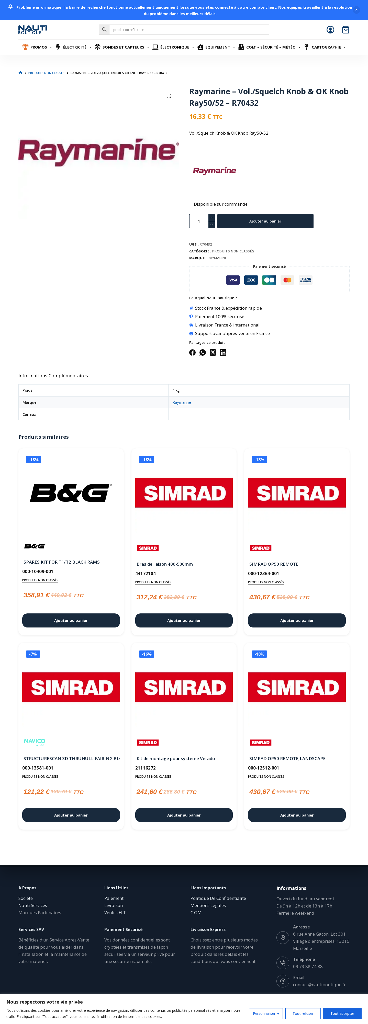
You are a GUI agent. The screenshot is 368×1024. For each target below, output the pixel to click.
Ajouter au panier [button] (71, 620)
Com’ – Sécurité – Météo (270, 47)
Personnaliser (264, 1013)
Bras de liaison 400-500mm (165, 564)
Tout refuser (303, 1013)
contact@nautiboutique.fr (319, 984)
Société (25, 898)
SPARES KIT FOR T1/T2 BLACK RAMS (62, 562)
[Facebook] (192, 352)
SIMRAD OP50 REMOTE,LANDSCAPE (287, 758)
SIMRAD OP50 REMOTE (273, 564)
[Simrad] (148, 548)
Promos (37, 47)
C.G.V (196, 912)
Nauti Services (32, 905)
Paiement (114, 898)
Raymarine (217, 257)
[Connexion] (330, 29)
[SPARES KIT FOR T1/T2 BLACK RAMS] (71, 492)
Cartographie (325, 47)
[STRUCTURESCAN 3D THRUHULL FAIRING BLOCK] (71, 688)
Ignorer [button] (356, 10)
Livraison (113, 905)
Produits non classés (233, 251)
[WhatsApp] (202, 352)
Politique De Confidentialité (218, 898)
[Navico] (35, 742)
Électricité (74, 47)
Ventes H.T (115, 912)
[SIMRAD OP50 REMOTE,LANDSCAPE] (297, 688)
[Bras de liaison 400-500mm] (184, 494)
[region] (184, 1009)
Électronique (174, 47)
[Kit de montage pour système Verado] (184, 688)
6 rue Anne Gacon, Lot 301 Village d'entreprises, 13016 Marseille (321, 941)
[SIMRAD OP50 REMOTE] (297, 494)
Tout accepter (342, 1013)
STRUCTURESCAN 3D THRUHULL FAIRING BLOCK (71, 758)
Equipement (217, 47)
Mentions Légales (208, 905)
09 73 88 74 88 (308, 966)
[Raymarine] (198, 171)
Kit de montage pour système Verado (176, 758)
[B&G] (35, 546)
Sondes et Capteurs (122, 47)
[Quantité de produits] (202, 221)
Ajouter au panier (265, 221)
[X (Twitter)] (213, 352)
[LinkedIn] (223, 352)
